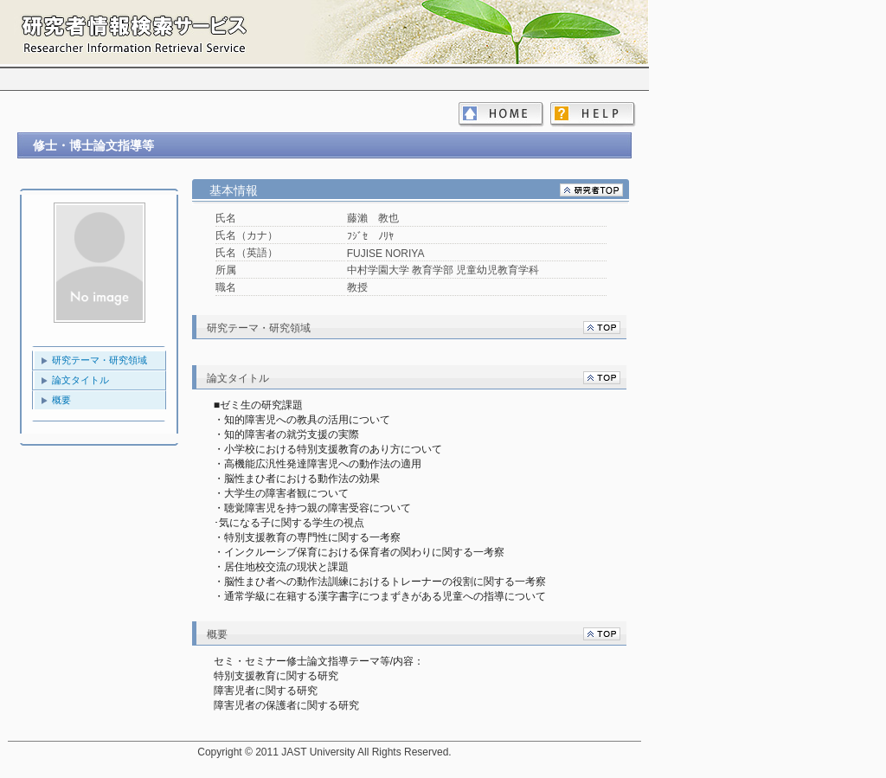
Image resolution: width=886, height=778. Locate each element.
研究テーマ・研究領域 (99, 360)
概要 (61, 400)
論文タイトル (80, 380)
